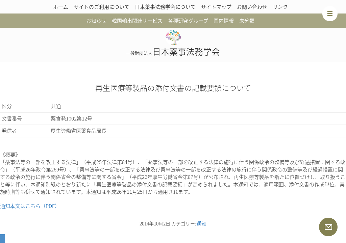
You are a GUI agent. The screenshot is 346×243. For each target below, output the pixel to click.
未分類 (246, 20)
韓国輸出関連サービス (137, 20)
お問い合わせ (252, 6)
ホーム (60, 6)
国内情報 (224, 20)
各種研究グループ (188, 20)
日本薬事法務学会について (165, 6)
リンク (280, 6)
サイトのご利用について (101, 6)
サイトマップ (216, 6)
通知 (201, 223)
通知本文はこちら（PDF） (30, 206)
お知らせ (96, 20)
